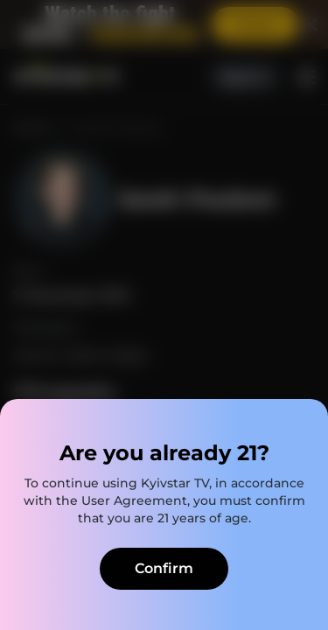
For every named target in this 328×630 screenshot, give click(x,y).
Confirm (164, 568)
